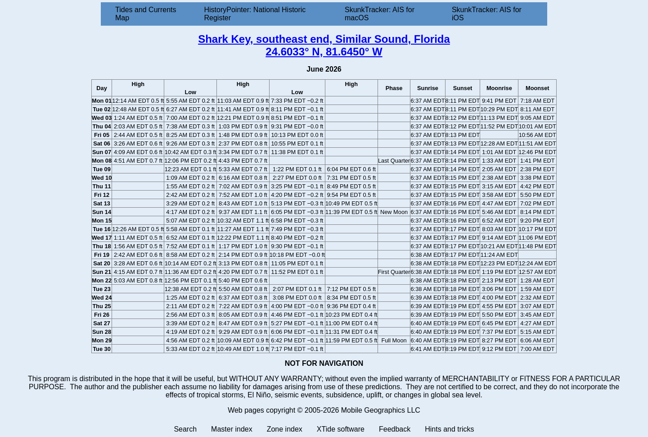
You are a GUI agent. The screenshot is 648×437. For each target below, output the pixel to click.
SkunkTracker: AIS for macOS (379, 14)
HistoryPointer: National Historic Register (255, 14)
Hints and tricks (449, 429)
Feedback (394, 429)
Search (185, 429)
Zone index (284, 429)
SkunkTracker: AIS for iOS (487, 14)
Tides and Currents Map (145, 14)
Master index (231, 429)
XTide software (340, 429)
